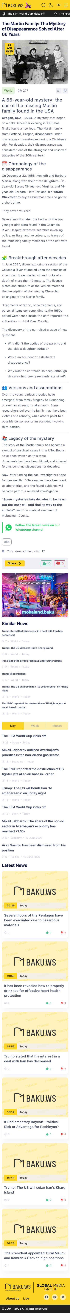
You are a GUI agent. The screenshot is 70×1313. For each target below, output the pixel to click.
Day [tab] (13, 726)
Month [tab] (57, 726)
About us (12, 1298)
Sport (15, 742)
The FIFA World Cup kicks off (23, 14)
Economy (17, 761)
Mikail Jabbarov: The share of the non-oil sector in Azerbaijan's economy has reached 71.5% (33, 826)
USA (7, 541)
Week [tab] (35, 726)
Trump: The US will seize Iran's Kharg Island (27, 647)
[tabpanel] (35, 796)
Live (26, 1298)
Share (14, 563)
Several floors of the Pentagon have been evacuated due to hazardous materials (33, 920)
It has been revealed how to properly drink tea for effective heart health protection (34, 990)
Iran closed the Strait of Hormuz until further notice (32, 660)
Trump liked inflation (14, 673)
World (8, 90)
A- (58, 90)
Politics (15, 856)
